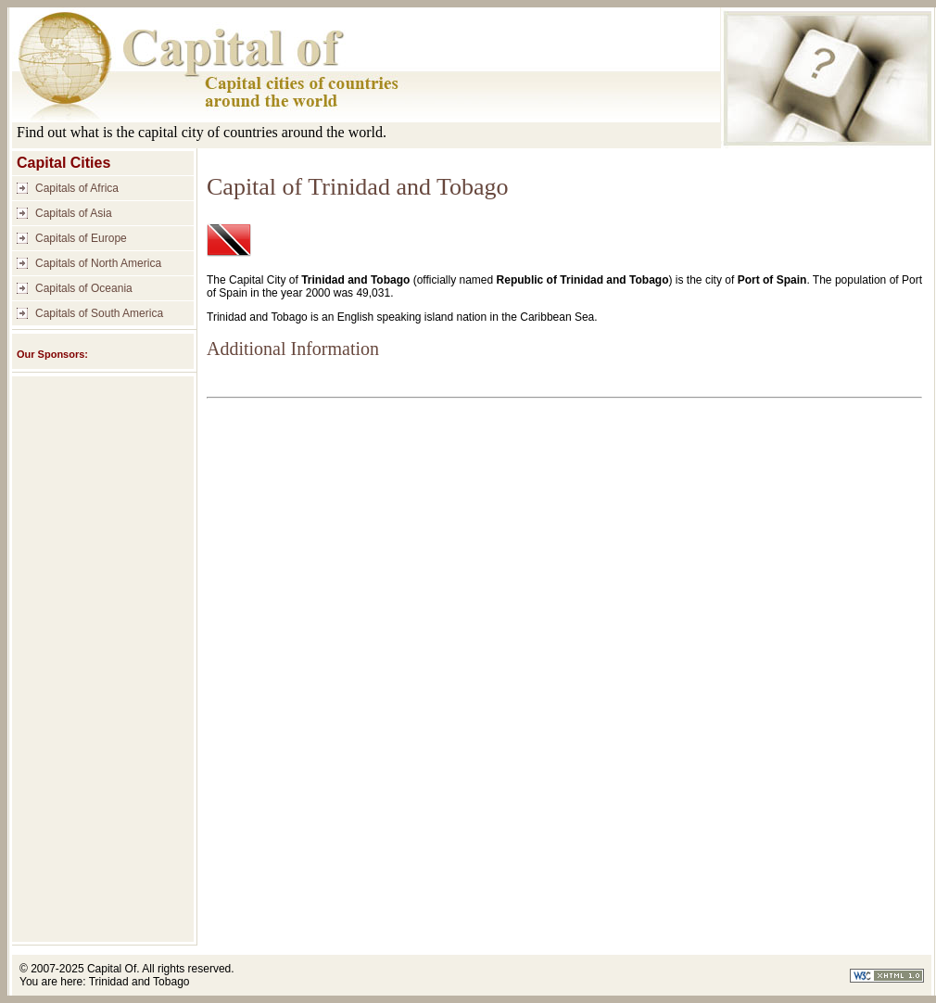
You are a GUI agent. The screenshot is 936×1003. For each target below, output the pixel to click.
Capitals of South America (99, 313)
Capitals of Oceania (84, 288)
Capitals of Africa (77, 188)
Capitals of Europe (81, 238)
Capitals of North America (98, 263)
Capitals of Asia (73, 213)
